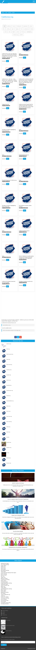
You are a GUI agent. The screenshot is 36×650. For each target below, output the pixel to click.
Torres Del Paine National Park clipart (8, 572)
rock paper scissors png (5, 602)
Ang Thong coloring (5, 570)
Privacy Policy (5, 610)
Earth (13, 12)
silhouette (19, 26)
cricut (5, 31)
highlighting (29, 31)
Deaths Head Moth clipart (10, 625)
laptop (17, 28)
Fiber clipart (3, 569)
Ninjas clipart (3, 589)
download (25, 26)
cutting (8, 28)
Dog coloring (8, 620)
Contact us (4, 614)
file (21, 28)
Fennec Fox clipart (4, 596)
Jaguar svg (3, 577)
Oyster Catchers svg (5, 585)
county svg (15, 34)
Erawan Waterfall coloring (6, 583)
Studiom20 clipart (4, 584)
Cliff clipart (3, 593)
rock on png (3, 601)
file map (23, 31)
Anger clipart (3, 587)
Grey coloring (3, 599)
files (4, 28)
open (13, 28)
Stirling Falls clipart (5, 563)
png (24, 57)
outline (21, 34)
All (4, 26)
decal (18, 31)
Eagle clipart (3, 565)
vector (30, 26)
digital (13, 31)
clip (9, 31)
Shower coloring (8, 630)
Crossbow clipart (4, 581)
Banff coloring (4, 573)
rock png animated (4, 603)
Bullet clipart (3, 580)
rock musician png (4, 600)
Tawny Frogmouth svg (5, 594)
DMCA (3, 613)
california (9, 26)
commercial (26, 28)
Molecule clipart (4, 578)
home (32, 28)
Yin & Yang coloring (5, 564)
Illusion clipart (4, 574)
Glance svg (3, 568)
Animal (9, 12)
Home (3, 12)
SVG (6, 12)
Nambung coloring (4, 592)
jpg (7, 61)
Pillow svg (3, 586)
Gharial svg (3, 566)
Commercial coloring (5, 579)
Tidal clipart (3, 571)
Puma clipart (3, 591)
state (14, 26)
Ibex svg (2, 576)
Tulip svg (3, 595)
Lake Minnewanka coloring (6, 588)
